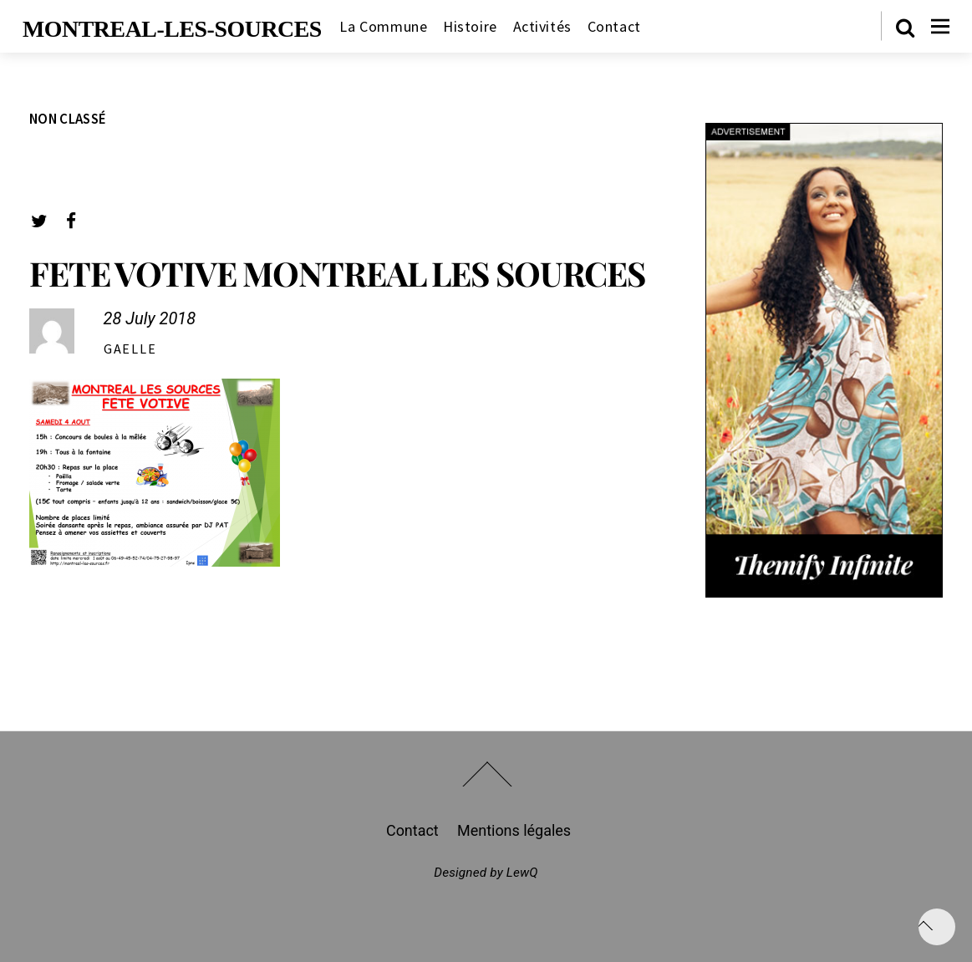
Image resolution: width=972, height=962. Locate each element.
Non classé (67, 118)
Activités (542, 26)
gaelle (131, 348)
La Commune (383, 26)
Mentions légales (514, 830)
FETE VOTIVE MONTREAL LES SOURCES (337, 273)
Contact (614, 26)
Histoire (470, 26)
